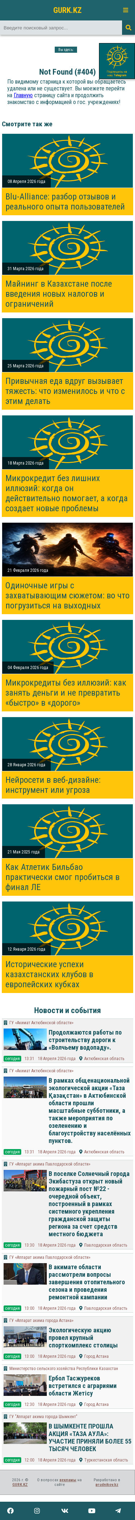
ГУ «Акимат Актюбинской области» (41, 1023)
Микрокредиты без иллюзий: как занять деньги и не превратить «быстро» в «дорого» (65, 693)
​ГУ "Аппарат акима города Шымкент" (43, 1417)
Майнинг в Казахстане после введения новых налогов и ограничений (58, 294)
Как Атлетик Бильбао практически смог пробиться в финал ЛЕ (62, 877)
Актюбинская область (104, 1059)
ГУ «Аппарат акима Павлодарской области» (49, 1164)
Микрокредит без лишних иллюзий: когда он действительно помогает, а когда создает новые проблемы (66, 493)
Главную (23, 95)
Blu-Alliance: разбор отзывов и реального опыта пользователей (65, 202)
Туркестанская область (106, 1460)
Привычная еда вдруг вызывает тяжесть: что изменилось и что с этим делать (65, 391)
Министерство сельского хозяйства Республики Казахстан (63, 1368)
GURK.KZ (67, 10)
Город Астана (96, 1356)
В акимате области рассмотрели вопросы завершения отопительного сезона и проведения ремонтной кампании (87, 1282)
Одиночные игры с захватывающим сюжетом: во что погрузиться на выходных (67, 595)
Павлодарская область (105, 1245)
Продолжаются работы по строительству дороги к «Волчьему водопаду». (85, 1040)
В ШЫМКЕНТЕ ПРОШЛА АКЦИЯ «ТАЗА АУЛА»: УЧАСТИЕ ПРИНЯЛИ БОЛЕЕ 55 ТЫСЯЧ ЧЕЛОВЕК (90, 1437)
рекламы (67, 1480)
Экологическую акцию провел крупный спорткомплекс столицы (83, 1337)
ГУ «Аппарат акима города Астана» (41, 1320)
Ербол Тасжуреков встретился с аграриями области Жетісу (83, 1385)
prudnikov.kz (106, 1484)
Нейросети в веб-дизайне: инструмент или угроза (52, 785)
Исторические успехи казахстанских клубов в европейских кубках (49, 974)
